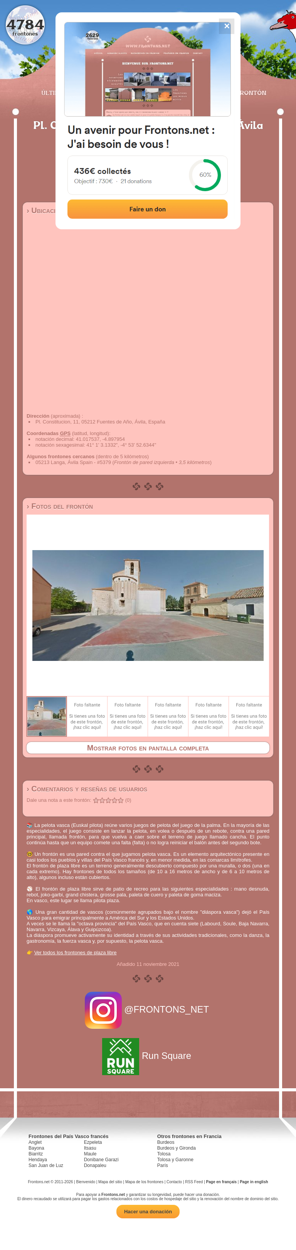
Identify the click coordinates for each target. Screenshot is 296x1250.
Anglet (35, 1142)
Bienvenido (85, 1182)
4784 (25, 24)
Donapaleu (95, 1165)
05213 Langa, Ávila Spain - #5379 (73, 462)
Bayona (36, 1148)
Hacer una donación (148, 1211)
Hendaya (38, 1159)
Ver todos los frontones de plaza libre (75, 952)
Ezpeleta (93, 1142)
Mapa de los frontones (144, 1182)
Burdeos (166, 1142)
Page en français (221, 1182)
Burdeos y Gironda (176, 1148)
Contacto (174, 1182)
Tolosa (164, 1154)
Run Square (147, 1055)
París (162, 1165)
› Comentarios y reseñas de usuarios (87, 788)
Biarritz (36, 1154)
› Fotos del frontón (60, 506)
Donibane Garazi (101, 1159)
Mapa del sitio (110, 1182)
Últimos (55, 93)
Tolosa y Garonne (175, 1159)
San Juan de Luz (46, 1165)
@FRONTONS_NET (148, 1009)
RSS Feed (194, 1182)
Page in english (254, 1182)
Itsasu (90, 1148)
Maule (90, 1154)
